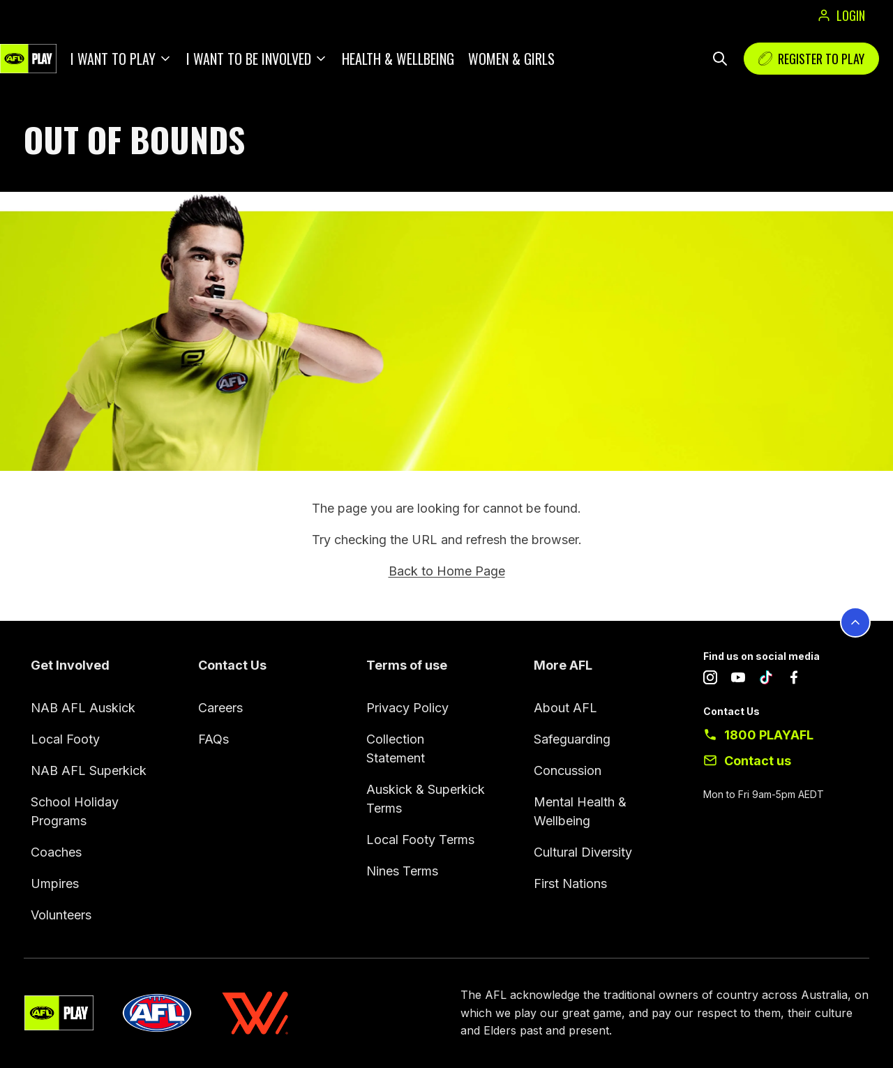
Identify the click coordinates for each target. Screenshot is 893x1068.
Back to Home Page (447, 571)
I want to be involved (248, 58)
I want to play (113, 58)
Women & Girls (511, 58)
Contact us (757, 760)
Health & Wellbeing (398, 58)
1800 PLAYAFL (768, 735)
